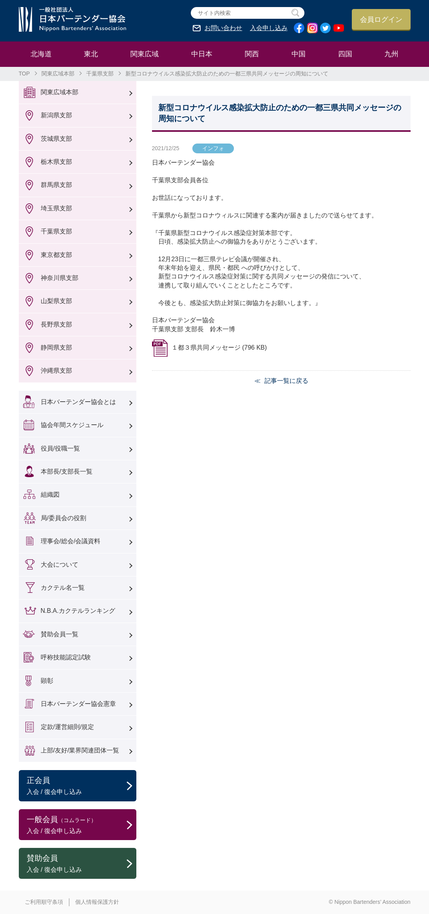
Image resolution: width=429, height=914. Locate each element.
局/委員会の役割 (63, 518)
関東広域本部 (58, 73)
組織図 (50, 494)
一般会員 (81, 825)
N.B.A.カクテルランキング (78, 610)
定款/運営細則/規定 (67, 727)
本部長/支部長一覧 (66, 471)
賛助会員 (81, 864)
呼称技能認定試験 (66, 657)
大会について (59, 564)
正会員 (81, 786)
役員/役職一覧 (60, 448)
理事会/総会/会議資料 (71, 541)
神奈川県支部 (59, 278)
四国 (345, 54)
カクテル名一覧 (63, 587)
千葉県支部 (100, 73)
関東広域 (144, 54)
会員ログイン (381, 19)
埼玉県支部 (56, 208)
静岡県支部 (56, 347)
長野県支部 (56, 324)
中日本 (201, 54)
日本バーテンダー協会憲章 (78, 703)
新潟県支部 (56, 115)
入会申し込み (269, 28)
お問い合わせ (223, 28)
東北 (91, 54)
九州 (391, 54)
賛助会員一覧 (59, 634)
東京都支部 (56, 254)
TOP (24, 73)
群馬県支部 (56, 184)
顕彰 (47, 680)
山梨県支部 (56, 301)
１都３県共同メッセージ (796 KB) (219, 347)
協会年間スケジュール (72, 425)
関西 (252, 54)
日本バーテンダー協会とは (78, 402)
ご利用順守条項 (44, 902)
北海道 (41, 54)
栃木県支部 (56, 161)
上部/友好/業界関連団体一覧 (80, 750)
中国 (298, 54)
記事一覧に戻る (286, 380)
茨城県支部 (56, 138)
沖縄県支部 (56, 370)
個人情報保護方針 (97, 902)
